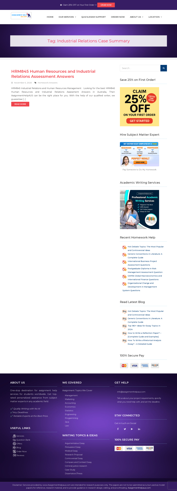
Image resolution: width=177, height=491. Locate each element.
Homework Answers (47, 83)
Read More (20, 104)
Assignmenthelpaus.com (139, 488)
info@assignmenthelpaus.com (131, 392)
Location (154, 17)
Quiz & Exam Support (93, 17)
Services (18, 436)
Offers (17, 444)
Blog (17, 447)
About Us (135, 17)
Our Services (66, 17)
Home (50, 17)
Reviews (18, 455)
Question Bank (21, 440)
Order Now (118, 17)
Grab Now (106, 5)
